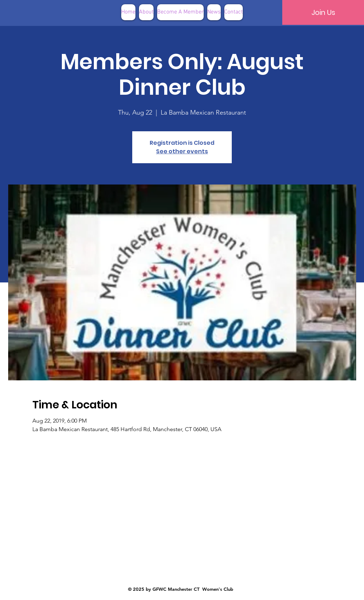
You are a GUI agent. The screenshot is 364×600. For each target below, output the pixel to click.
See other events (182, 151)
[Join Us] (323, 12)
